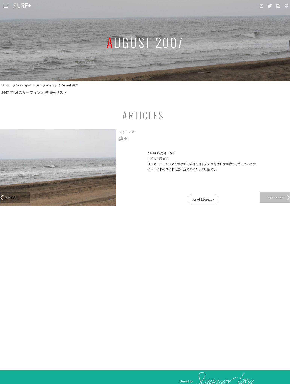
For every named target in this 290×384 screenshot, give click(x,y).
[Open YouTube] (261, 6)
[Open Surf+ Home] (23, 5)
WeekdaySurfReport (28, 85)
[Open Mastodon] (286, 6)
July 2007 (10, 197)
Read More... (202, 199)
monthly (51, 85)
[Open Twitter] (270, 6)
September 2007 (276, 197)
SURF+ (6, 85)
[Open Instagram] (278, 6)
